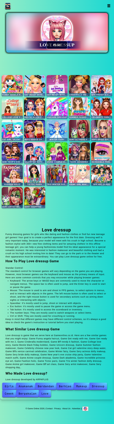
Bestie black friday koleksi (34, 108)
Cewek (9, 393)
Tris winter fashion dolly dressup (57, 175)
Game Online (17, 5)
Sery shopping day (34, 197)
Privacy (57, 408)
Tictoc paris (34, 175)
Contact (49, 408)
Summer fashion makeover (79, 108)
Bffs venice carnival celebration (34, 130)
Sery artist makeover (12, 197)
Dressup (98, 386)
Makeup (81, 386)
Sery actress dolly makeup (79, 130)
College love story (12, 108)
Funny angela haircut (12, 85)
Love (45, 393)
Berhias (65, 386)
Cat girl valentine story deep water (12, 130)
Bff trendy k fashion (101, 85)
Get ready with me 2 (57, 85)
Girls (9, 386)
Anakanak (26, 386)
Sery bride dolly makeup (101, 130)
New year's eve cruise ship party (12, 152)
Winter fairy (57, 130)
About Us (66, 408)
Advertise (76, 408)
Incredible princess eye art (101, 152)
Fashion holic (12, 175)
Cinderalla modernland (79, 85)
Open (109, 6)
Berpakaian (28, 393)
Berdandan (46, 386)
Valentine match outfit (34, 152)
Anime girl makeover (79, 175)
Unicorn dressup (57, 108)
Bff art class (101, 175)
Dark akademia (79, 152)
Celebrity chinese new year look (101, 108)
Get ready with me (34, 85)
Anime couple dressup (57, 152)
